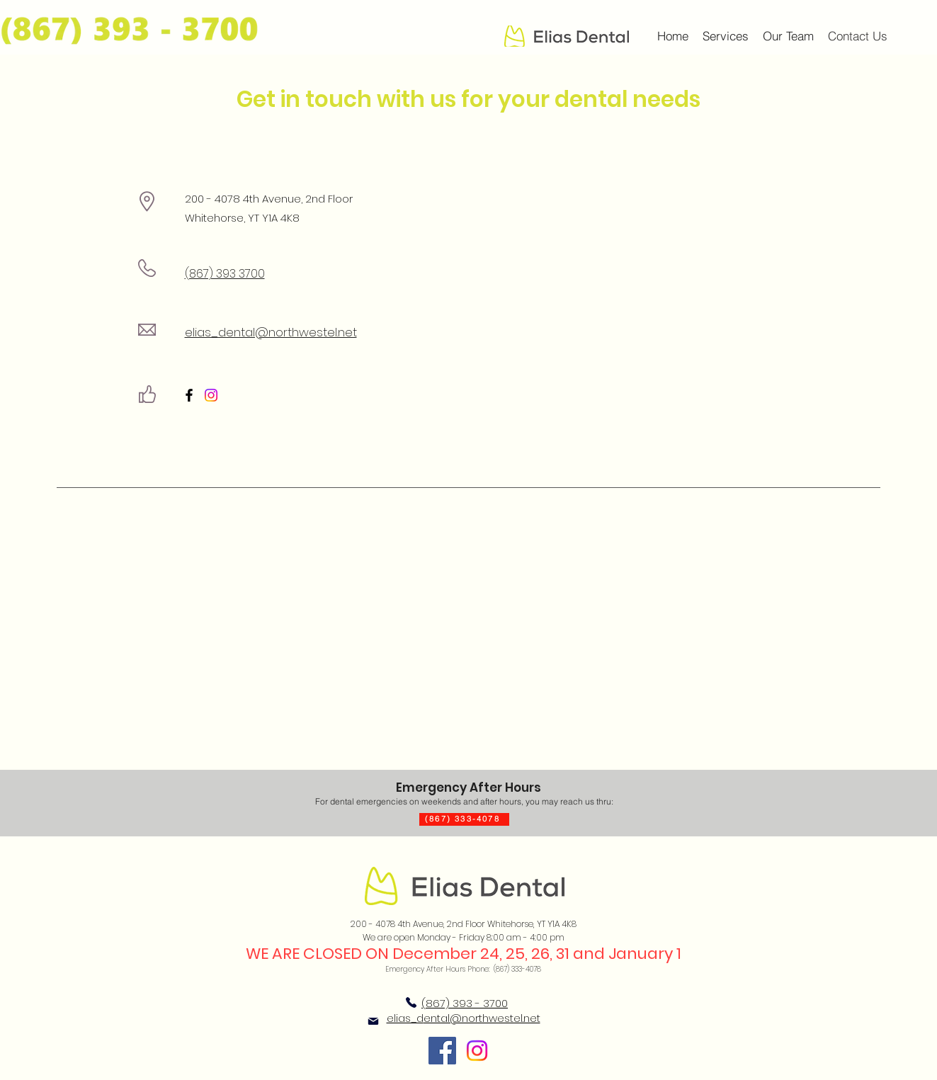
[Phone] (411, 1002)
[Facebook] (189, 395)
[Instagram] (211, 395)
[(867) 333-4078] (464, 819)
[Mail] (373, 1021)
